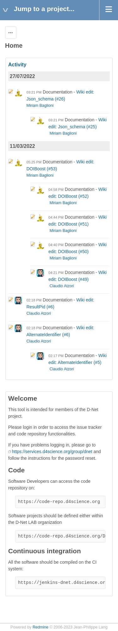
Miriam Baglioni (39, 105)
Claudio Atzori (61, 286)
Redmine (40, 627)
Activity (17, 64)
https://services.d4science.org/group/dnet (52, 451)
